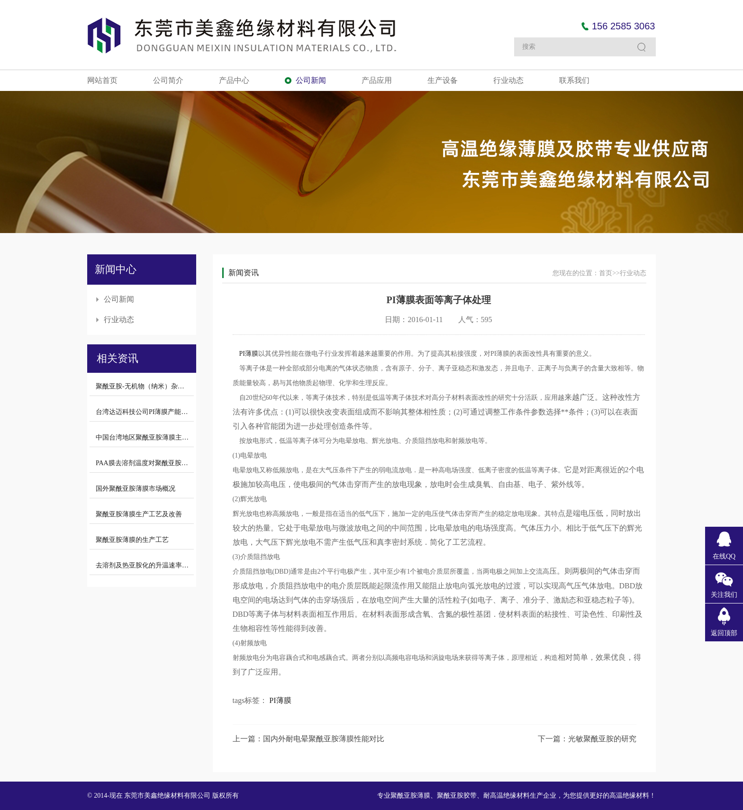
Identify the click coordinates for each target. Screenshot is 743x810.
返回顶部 (724, 633)
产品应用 (377, 80)
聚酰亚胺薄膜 (410, 795)
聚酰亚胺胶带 (457, 795)
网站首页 (102, 80)
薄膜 (251, 353)
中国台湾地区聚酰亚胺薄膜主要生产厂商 (155, 437)
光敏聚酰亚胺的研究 (602, 739)
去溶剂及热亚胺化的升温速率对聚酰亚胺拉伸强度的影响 (179, 565)
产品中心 (234, 80)
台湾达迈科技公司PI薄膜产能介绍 (145, 411)
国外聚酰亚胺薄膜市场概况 (135, 488)
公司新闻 (311, 80)
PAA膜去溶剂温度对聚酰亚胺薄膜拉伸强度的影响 (168, 463)
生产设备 (442, 80)
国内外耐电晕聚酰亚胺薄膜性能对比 (323, 739)
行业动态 (508, 80)
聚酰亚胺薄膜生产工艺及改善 (139, 514)
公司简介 (168, 80)
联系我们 (574, 80)
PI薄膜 (280, 700)
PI (242, 353)
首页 (605, 273)
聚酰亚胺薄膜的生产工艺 (132, 539)
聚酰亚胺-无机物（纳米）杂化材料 (147, 386)
